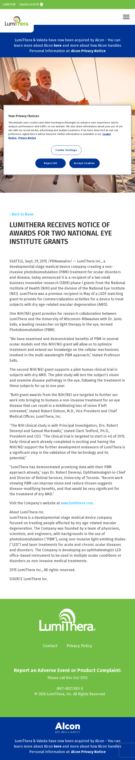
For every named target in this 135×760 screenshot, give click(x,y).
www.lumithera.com (77, 503)
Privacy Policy (79, 645)
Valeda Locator (29, 4)
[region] (67, 140)
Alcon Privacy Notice (88, 51)
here (58, 45)
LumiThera (5, 11)
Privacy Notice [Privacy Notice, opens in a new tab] (27, 137)
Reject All (50, 163)
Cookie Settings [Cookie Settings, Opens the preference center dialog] (66, 150)
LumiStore (9, 4)
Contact (50, 645)
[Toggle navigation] (126, 16)
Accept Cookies (84, 163)
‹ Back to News (21, 214)
